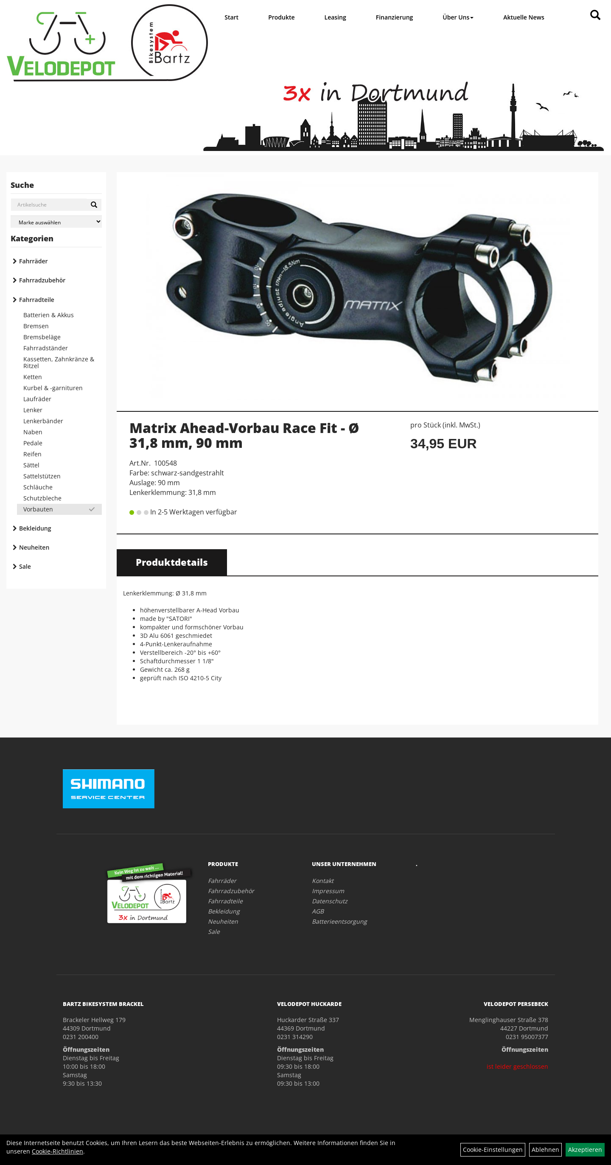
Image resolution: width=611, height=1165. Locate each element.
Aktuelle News (523, 17)
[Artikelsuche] (595, 15)
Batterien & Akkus (48, 315)
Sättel (31, 465)
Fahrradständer (45, 348)
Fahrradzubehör (42, 280)
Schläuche (38, 487)
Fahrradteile (36, 300)
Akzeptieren (585, 1149)
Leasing (335, 17)
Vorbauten (38, 509)
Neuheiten (34, 547)
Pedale (32, 443)
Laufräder (37, 399)
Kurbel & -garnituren (53, 388)
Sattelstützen (42, 476)
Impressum (328, 891)
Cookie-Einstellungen (493, 1149)
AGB (318, 911)
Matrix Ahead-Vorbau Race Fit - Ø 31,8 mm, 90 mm (244, 435)
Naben (32, 432)
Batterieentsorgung (339, 921)
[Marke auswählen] (56, 221)
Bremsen (36, 326)
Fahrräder (33, 261)
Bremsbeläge (42, 337)
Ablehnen (545, 1149)
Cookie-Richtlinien (57, 1151)
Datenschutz (330, 901)
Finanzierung (394, 17)
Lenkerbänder (43, 421)
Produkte (281, 17)
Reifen (32, 454)
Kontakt (323, 881)
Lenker (32, 410)
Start (231, 17)
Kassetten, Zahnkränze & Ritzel (58, 362)
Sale (25, 566)
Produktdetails (172, 562)
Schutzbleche (42, 498)
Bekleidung (35, 528)
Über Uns (458, 17)
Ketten (32, 377)
